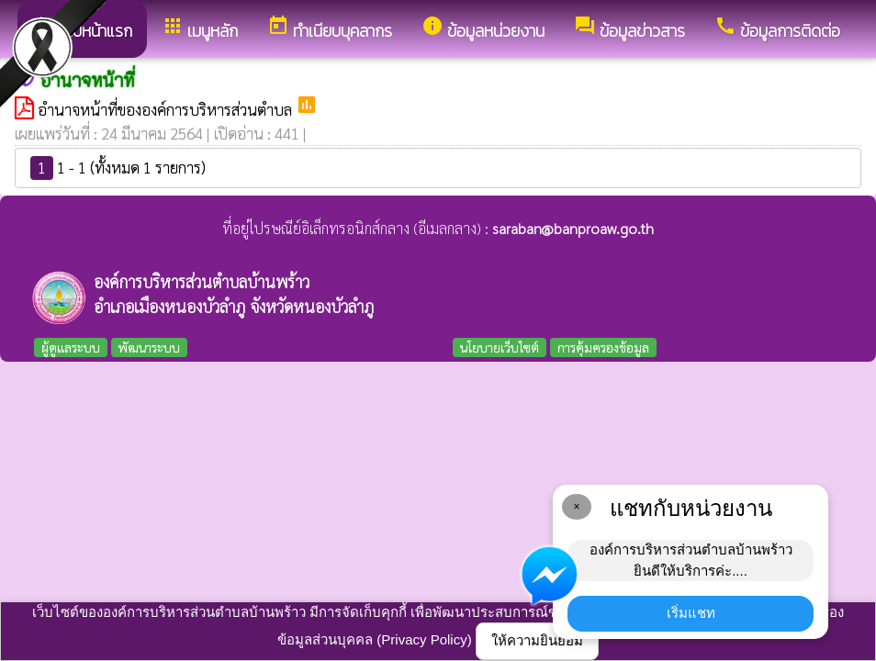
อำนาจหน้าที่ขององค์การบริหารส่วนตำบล (167, 109)
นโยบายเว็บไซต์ (499, 347)
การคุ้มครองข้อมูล (603, 347)
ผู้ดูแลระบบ (70, 347)
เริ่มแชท (691, 613)
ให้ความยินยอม (537, 640)
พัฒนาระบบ (149, 347)
